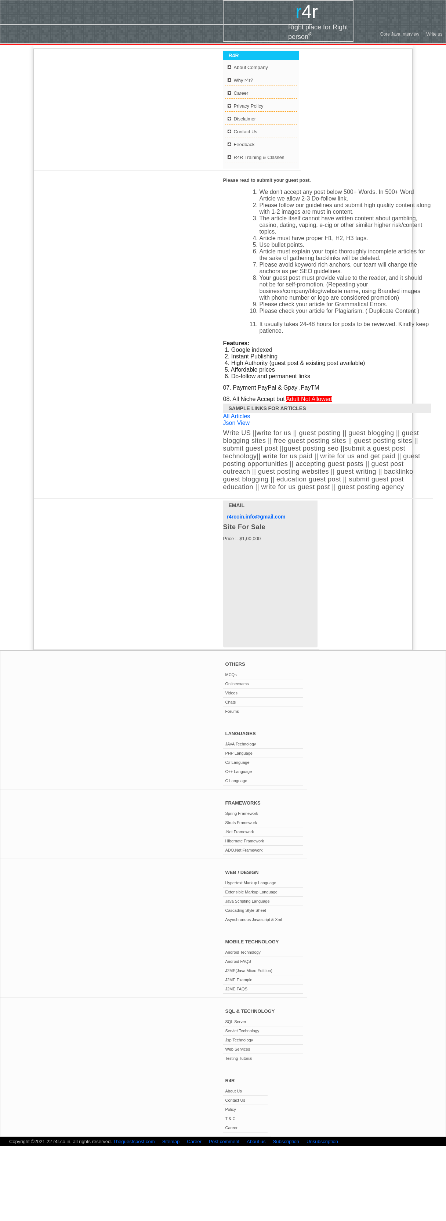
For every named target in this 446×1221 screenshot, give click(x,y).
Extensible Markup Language (251, 892)
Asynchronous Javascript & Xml (253, 919)
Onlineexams (237, 684)
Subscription (286, 1141)
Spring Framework (241, 813)
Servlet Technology (242, 1031)
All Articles (236, 416)
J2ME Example (239, 980)
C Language (236, 781)
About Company (251, 67)
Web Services (237, 1049)
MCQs (231, 674)
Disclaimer (245, 119)
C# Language (237, 762)
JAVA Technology (240, 744)
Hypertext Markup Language (250, 883)
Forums (232, 711)
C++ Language (238, 771)
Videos (231, 693)
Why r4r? (243, 80)
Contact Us (245, 131)
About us (256, 1141)
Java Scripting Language (247, 901)
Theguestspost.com (134, 1141)
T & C (230, 1118)
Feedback (244, 144)
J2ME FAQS (236, 989)
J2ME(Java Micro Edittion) (248, 970)
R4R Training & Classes (259, 157)
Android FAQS (238, 961)
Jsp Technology (239, 1040)
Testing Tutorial (239, 1058)
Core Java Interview (399, 34)
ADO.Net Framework (244, 850)
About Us (233, 1091)
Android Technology (243, 952)
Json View (236, 423)
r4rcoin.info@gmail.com (256, 517)
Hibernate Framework (244, 841)
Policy (230, 1109)
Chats (230, 702)
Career (241, 93)
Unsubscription (322, 1141)
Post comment (224, 1141)
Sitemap (171, 1141)
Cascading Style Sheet (245, 910)
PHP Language (239, 753)
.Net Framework (239, 832)
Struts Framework (241, 822)
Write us (434, 34)
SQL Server (235, 1021)
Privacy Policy (249, 106)
